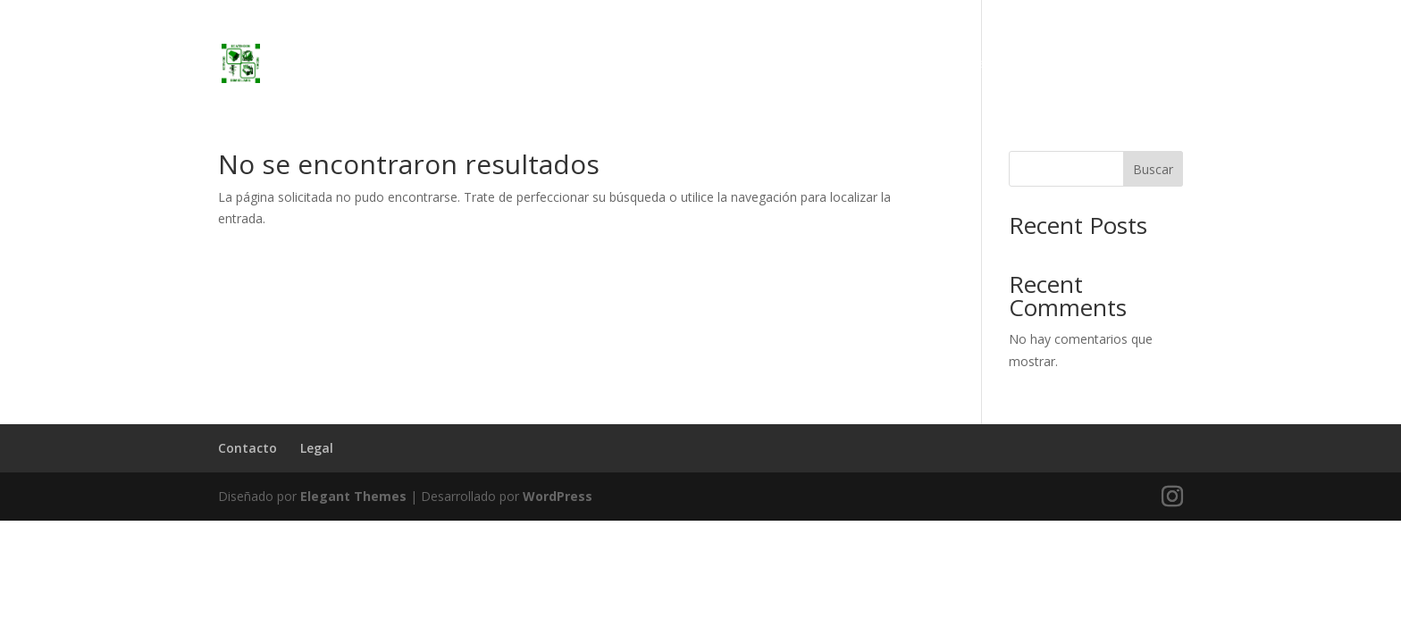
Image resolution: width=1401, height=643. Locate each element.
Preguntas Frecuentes (1115, 64)
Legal (316, 447)
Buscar (1153, 169)
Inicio (930, 64)
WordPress (557, 496)
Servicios (997, 64)
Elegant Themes (353, 496)
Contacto (247, 447)
